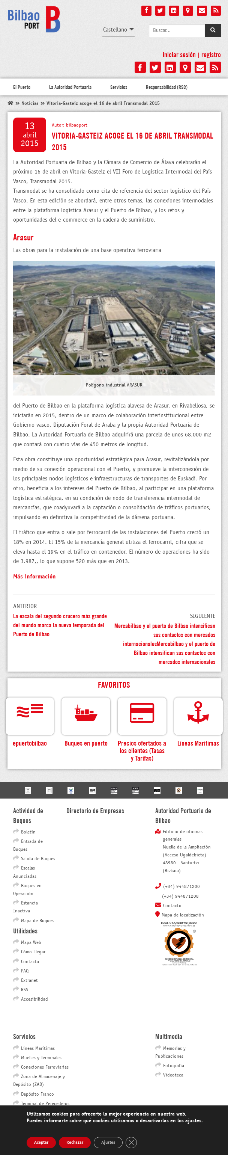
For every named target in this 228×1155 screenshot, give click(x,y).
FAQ (24, 971)
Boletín (28, 832)
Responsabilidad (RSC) (167, 86)
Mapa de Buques (37, 921)
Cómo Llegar (33, 952)
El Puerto (21, 86)
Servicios (118, 86)
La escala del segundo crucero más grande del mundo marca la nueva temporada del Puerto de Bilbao (60, 624)
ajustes (193, 1121)
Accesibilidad (34, 999)
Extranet (29, 980)
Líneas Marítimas (38, 1048)
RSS (24, 990)
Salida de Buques (38, 859)
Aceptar (41, 1142)
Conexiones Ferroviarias (45, 1067)
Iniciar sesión (179, 54)
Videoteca (173, 1075)
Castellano (115, 30)
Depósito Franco (37, 1094)
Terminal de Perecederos (45, 1104)
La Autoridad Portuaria (70, 86)
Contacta (30, 962)
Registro (211, 54)
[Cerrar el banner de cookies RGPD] (131, 1142)
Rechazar (74, 1142)
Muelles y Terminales (41, 1058)
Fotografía (173, 1066)
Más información (34, 577)
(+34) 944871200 (181, 887)
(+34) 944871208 (180, 896)
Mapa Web (31, 943)
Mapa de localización (183, 915)
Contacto (172, 906)
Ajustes (108, 1142)
